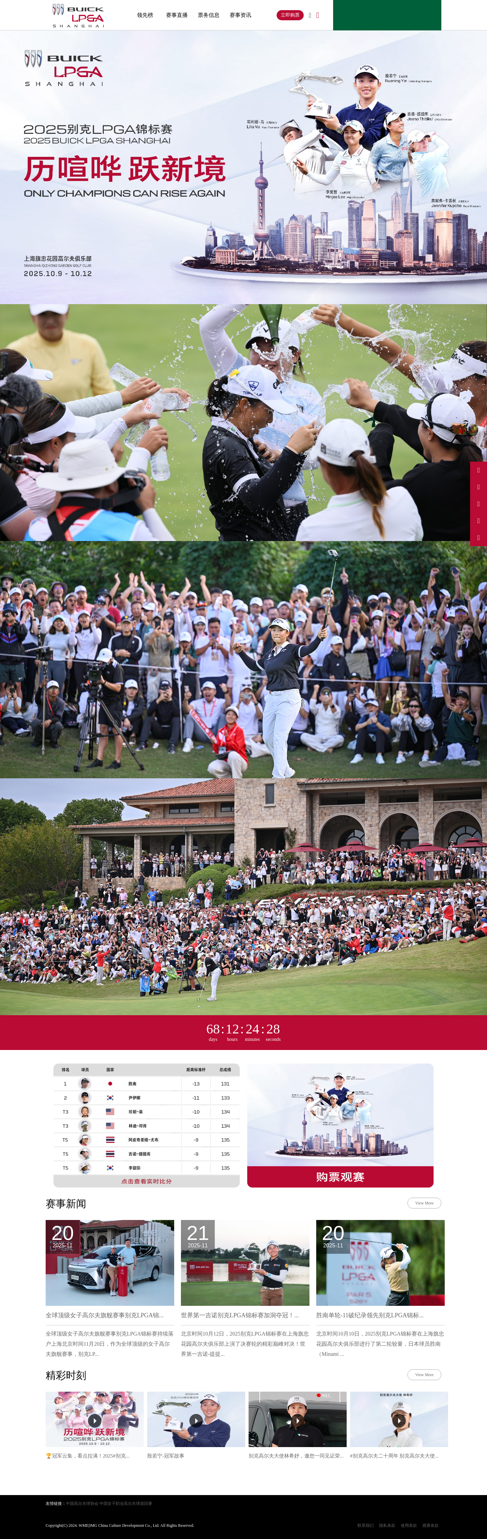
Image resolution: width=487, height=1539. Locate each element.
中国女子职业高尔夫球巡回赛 (125, 1503)
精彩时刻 (66, 1375)
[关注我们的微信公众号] (478, 537)
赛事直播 (177, 15)
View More (424, 1203)
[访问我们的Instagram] (478, 503)
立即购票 (290, 15)
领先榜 (145, 15)
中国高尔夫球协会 (82, 1503)
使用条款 (409, 1525)
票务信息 (208, 15)
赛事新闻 (66, 1203)
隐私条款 (387, 1525)
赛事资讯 (240, 15)
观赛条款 (430, 1525)
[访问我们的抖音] (478, 487)
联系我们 (365, 1525)
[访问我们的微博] (478, 470)
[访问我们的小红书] (478, 520)
